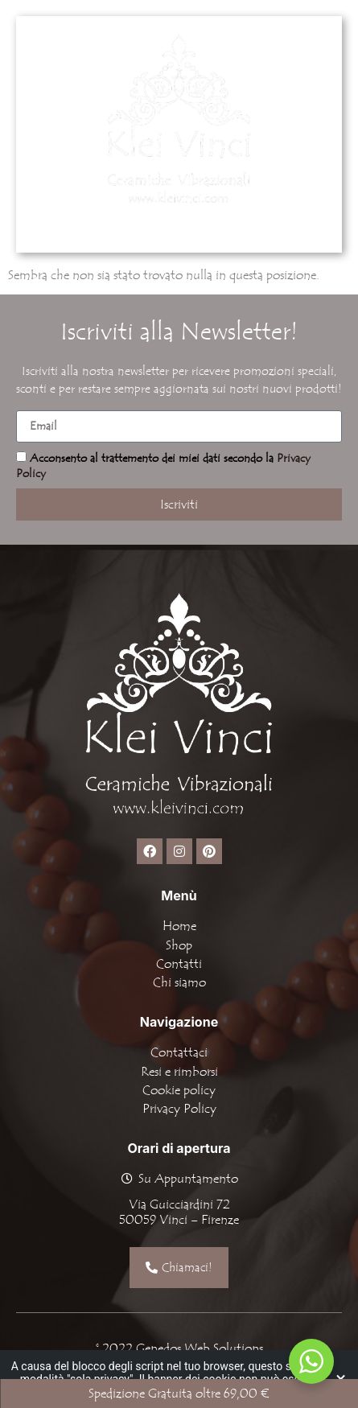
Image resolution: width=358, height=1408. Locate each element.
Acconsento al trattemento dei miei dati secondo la (163, 466)
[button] (241, 224)
